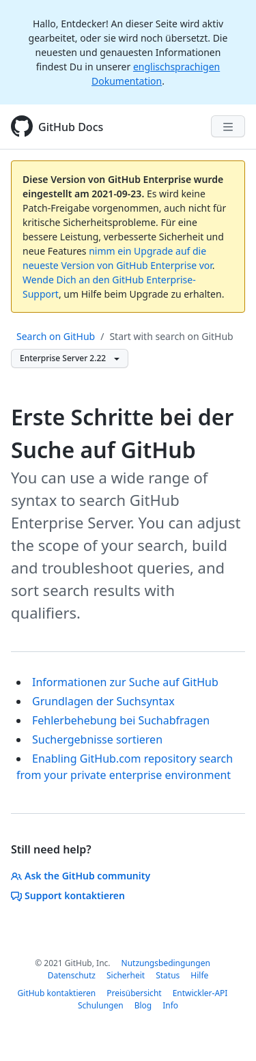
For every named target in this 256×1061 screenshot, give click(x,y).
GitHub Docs (70, 127)
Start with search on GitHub (171, 336)
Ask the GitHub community (80, 875)
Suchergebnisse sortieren (97, 739)
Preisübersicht (133, 993)
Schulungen (101, 1005)
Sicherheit (125, 975)
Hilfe (199, 975)
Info (170, 1005)
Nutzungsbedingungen (166, 963)
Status (168, 975)
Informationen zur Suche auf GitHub (125, 682)
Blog (143, 1005)
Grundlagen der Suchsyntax (103, 701)
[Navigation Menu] (228, 126)
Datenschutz (72, 975)
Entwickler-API (200, 993)
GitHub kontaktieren (57, 993)
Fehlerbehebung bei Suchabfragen (121, 720)
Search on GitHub (55, 336)
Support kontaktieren (68, 895)
